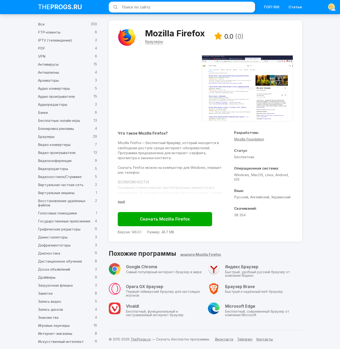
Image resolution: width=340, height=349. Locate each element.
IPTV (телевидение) (55, 40)
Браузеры (46, 136)
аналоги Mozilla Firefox (200, 255)
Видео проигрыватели (57, 152)
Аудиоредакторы (52, 104)
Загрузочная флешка (55, 285)
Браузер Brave (240, 287)
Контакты (264, 339)
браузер (174, 143)
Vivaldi (132, 307)
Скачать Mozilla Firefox (166, 219)
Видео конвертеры (54, 144)
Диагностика (49, 253)
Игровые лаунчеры (54, 325)
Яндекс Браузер (241, 267)
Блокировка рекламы (56, 128)
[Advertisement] (158, 89)
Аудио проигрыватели (56, 96)
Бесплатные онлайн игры (59, 120)
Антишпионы (48, 72)
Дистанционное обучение (60, 261)
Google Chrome (141, 267)
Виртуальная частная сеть (61, 185)
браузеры (155, 42)
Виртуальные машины (56, 193)
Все (41, 24)
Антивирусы (48, 64)
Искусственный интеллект (61, 341)
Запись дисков (50, 309)
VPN (41, 56)
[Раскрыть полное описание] (122, 202)
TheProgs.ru (140, 339)
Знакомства (48, 317)
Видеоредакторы (53, 168)
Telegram (244, 339)
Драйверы (46, 277)
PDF (41, 48)
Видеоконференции (54, 160)
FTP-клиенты (49, 32)
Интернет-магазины (55, 333)
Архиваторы (48, 80)
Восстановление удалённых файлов (61, 203)
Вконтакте (224, 339)
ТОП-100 (271, 7)
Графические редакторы (59, 229)
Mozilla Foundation (249, 140)
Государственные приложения (64, 221)
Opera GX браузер (144, 287)
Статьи (295, 7)
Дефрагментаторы (54, 245)
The (60, 7)
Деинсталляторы (52, 237)
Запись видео (49, 301)
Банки (43, 112)
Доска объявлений (54, 269)
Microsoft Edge (240, 307)
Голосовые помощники (57, 213)
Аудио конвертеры (54, 88)
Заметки (45, 293)
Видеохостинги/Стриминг (60, 176)
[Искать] (115, 7)
